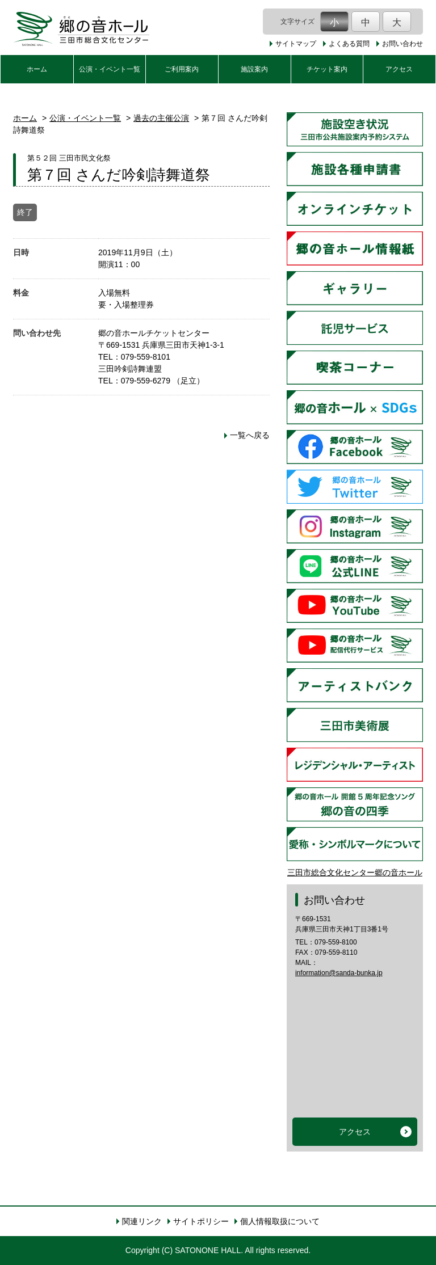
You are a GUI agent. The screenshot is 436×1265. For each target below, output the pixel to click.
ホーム (37, 69)
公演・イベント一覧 (109, 69)
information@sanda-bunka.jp (339, 973)
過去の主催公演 (161, 118)
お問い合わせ (402, 44)
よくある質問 (349, 44)
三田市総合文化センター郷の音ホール (354, 872)
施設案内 (254, 69)
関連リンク (142, 1221)
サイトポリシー (201, 1221)
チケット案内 (327, 69)
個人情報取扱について (280, 1221)
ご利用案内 (182, 69)
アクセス (399, 69)
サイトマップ (295, 44)
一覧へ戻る (250, 435)
